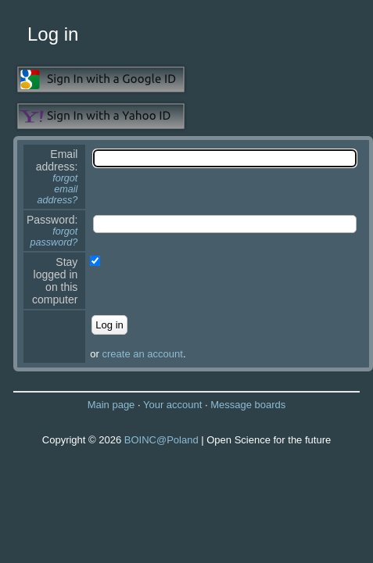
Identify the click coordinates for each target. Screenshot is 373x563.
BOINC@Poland (161, 440)
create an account (142, 354)
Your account (172, 405)
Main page (111, 405)
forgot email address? (58, 189)
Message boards (247, 405)
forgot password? (53, 237)
